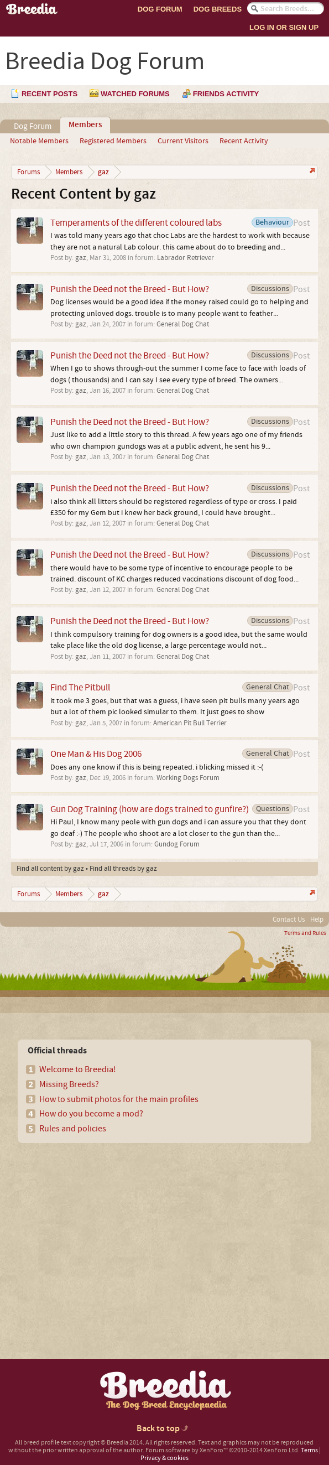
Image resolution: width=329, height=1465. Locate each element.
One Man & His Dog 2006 (96, 753)
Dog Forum (160, 9)
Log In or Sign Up (283, 27)
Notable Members (39, 141)
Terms (309, 1450)
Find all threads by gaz (123, 868)
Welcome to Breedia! (77, 1069)
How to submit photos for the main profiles (119, 1099)
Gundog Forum (177, 844)
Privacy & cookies (164, 1458)
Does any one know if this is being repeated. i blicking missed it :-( (156, 767)
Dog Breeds (218, 9)
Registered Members (113, 141)
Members (85, 125)
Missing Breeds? (69, 1084)
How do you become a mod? (91, 1113)
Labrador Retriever (185, 257)
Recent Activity (244, 141)
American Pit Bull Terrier (190, 723)
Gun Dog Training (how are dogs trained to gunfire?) (149, 809)
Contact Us (289, 919)
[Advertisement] (103, 1231)
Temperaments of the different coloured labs (136, 222)
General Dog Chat (182, 324)
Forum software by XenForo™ (222, 1450)
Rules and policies (72, 1128)
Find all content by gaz (50, 868)
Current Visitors (183, 141)
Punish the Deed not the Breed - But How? (129, 289)
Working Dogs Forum (188, 777)
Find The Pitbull (80, 687)
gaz (80, 257)
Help (316, 919)
